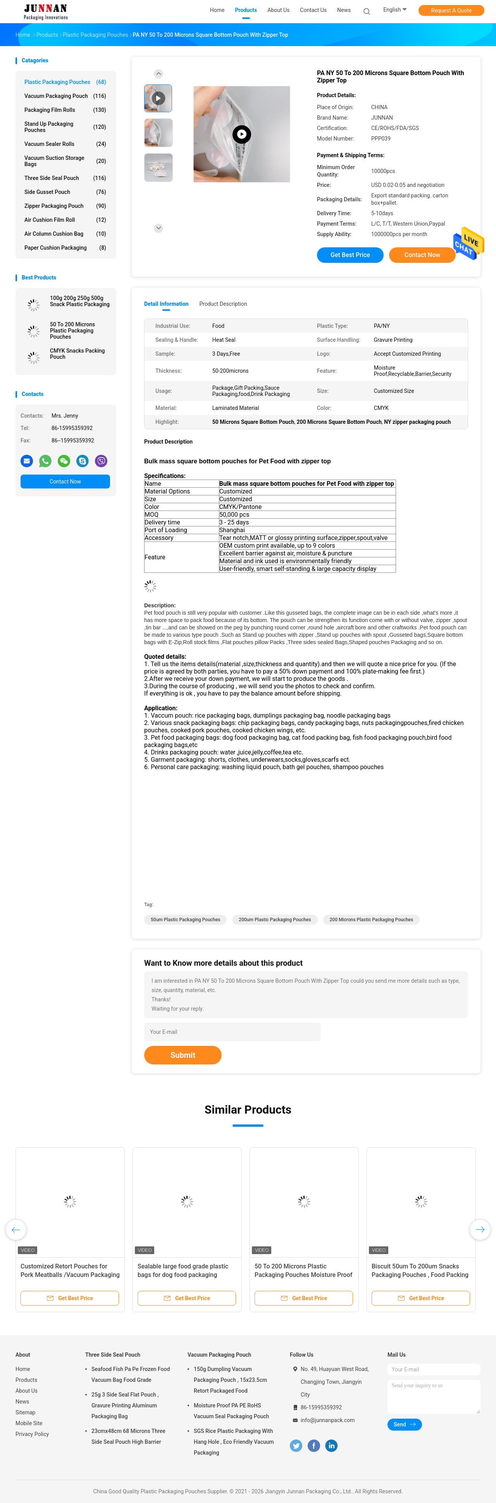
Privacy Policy (32, 1434)
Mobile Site (29, 1423)
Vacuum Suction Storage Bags (65, 161)
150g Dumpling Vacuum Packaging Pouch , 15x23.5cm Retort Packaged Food (230, 1380)
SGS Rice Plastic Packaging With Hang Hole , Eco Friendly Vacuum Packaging (234, 1442)
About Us (27, 1391)
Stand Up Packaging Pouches (65, 127)
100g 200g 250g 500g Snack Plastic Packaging (80, 301)
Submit (182, 1055)
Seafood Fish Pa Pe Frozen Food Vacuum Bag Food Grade (130, 1374)
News (22, 1401)
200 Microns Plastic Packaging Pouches (371, 919)
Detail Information (166, 304)
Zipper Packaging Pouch (65, 206)
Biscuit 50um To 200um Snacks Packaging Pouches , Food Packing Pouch (420, 1275)
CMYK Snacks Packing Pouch (77, 354)
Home (23, 1369)
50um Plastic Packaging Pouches (185, 919)
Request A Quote (451, 10)
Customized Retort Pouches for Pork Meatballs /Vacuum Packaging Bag (70, 1275)
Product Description (223, 304)
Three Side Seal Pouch (65, 178)
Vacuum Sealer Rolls (65, 144)
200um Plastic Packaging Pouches (275, 919)
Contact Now (65, 481)
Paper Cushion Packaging (65, 248)
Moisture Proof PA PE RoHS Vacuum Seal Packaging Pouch (231, 1410)
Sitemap (25, 1412)
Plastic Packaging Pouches (65, 82)
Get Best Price (350, 255)
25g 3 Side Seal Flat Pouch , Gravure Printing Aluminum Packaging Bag (125, 1405)
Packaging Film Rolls (65, 110)
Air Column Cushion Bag (65, 234)
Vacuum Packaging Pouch (65, 96)
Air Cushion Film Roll (65, 220)
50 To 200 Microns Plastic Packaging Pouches (72, 330)
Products (26, 1380)
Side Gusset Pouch (65, 192)
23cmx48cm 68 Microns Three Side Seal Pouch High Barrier (128, 1436)
